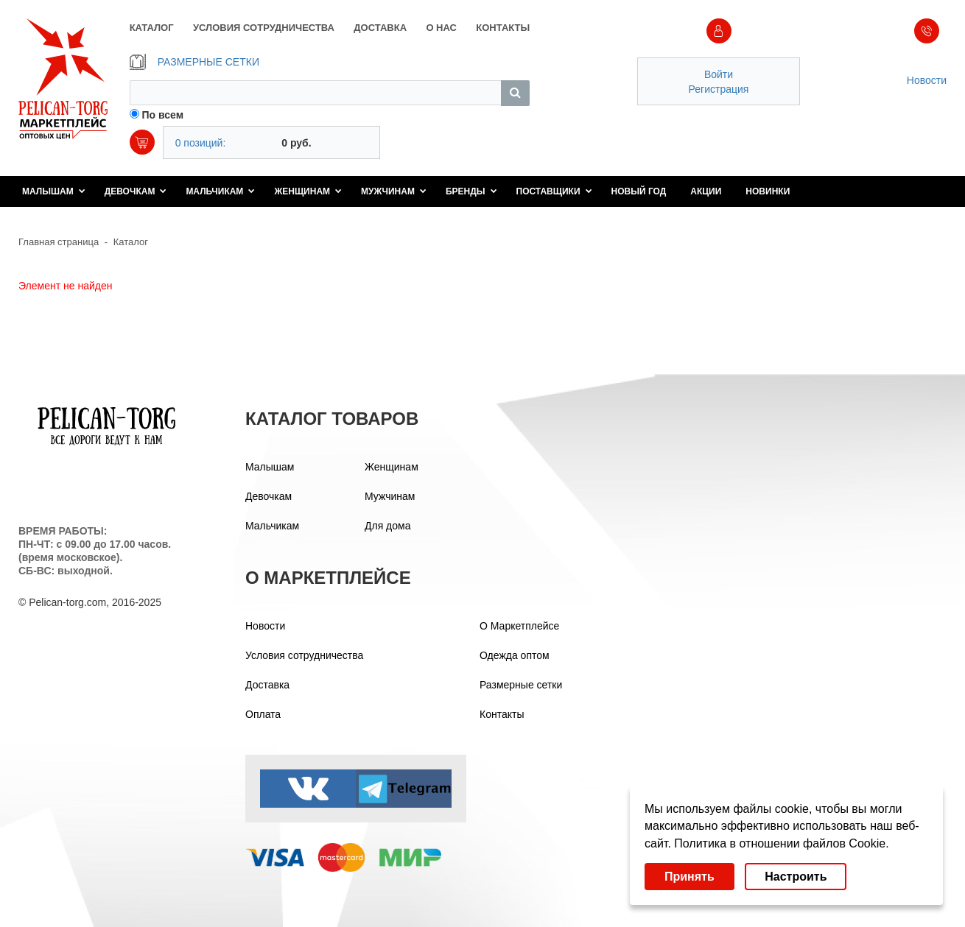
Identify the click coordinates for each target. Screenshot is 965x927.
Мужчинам (394, 191)
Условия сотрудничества (304, 655)
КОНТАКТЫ (503, 27)
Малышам (53, 191)
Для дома (388, 526)
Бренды (471, 191)
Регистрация (719, 89)
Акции (705, 191)
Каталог (130, 241)
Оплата (263, 714)
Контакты (502, 714)
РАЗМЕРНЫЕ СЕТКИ (194, 62)
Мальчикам (220, 191)
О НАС (441, 27)
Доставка (267, 685)
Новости (927, 80)
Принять (689, 876)
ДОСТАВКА (380, 27)
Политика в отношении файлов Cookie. (781, 843)
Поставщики (554, 191)
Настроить (796, 876)
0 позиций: (200, 143)
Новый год (639, 191)
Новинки (767, 191)
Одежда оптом (515, 655)
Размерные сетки (521, 685)
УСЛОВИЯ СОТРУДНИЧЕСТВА (263, 27)
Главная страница (58, 241)
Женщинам (308, 191)
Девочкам (136, 191)
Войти (718, 74)
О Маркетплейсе (519, 626)
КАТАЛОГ (152, 27)
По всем (163, 115)
